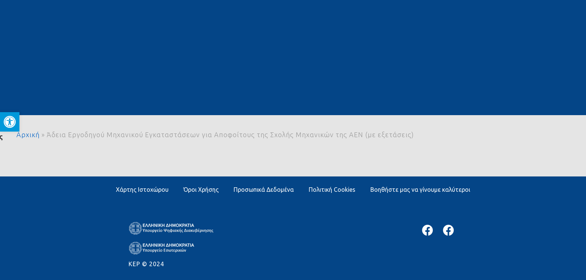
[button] (9, 122)
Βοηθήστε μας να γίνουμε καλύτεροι (420, 189)
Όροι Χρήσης (201, 189)
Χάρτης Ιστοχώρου (142, 189)
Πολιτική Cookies (332, 189)
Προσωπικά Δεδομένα (264, 189)
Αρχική (28, 134)
